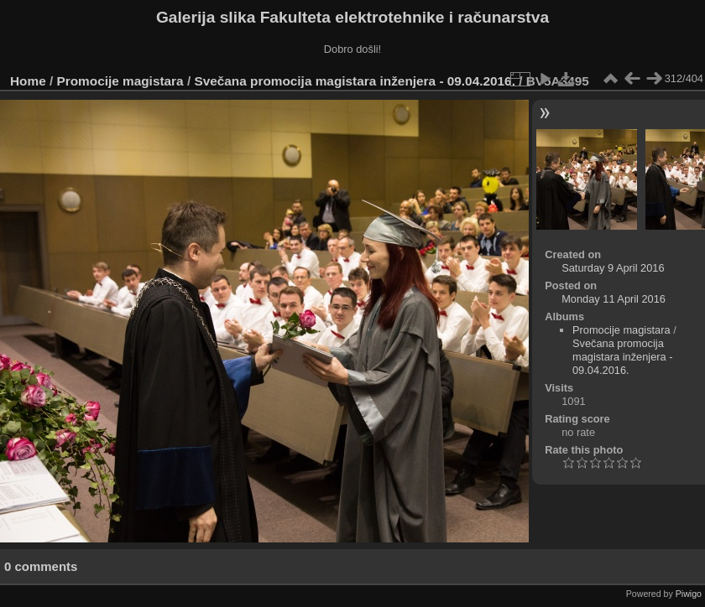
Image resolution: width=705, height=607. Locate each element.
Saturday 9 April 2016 (612, 268)
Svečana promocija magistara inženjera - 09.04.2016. (354, 81)
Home (28, 81)
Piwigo (689, 594)
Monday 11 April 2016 (613, 299)
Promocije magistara (120, 81)
